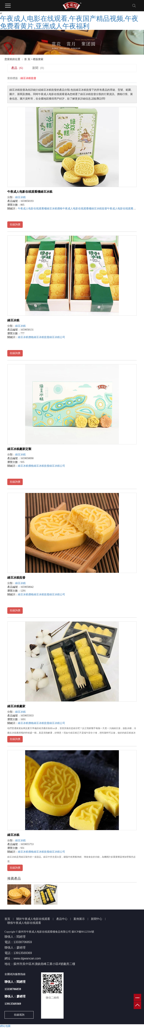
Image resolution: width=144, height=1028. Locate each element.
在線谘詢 (19, 1014)
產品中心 (62, 918)
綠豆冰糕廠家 (16, 706)
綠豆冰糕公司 (57, 337)
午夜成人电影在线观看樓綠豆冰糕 (29, 191)
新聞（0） (39, 67)
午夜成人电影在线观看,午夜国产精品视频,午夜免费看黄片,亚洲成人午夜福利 (69, 22)
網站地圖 (5, 1026)
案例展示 (79, 918)
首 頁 (27, 59)
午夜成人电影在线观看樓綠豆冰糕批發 (84, 208)
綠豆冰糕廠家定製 (19, 449)
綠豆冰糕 (20, 197)
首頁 (7, 918)
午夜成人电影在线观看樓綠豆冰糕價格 (40, 208)
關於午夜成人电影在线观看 (33, 918)
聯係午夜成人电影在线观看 (24, 922)
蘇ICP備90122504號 (83, 931)
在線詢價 (15, 224)
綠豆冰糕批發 (41, 337)
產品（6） (18, 67)
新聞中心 (96, 918)
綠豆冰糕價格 (26, 337)
